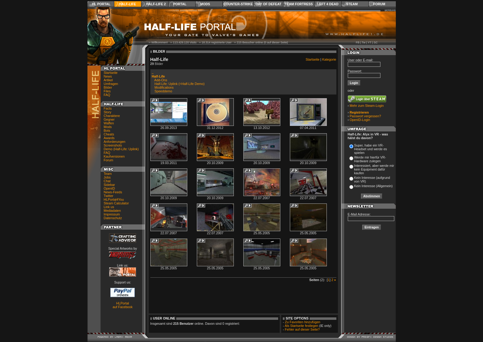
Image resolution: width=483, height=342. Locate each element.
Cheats (109, 134)
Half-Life (127, 4)
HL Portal (101, 4)
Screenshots (113, 145)
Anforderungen (115, 141)
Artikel (108, 80)
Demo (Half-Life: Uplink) (121, 149)
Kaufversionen (114, 156)
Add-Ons (160, 80)
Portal (179, 4)
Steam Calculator (116, 203)
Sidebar (109, 185)
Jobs (107, 177)
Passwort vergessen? (365, 116)
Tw (363, 42)
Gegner (109, 119)
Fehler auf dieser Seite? (302, 329)
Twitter (108, 196)
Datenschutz (113, 218)
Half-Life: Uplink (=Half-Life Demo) (179, 84)
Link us (109, 207)
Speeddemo (163, 91)
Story (108, 112)
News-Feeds (113, 192)
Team (108, 173)
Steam (352, 4)
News (108, 76)
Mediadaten (112, 210)
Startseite (111, 72)
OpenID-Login (360, 120)
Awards (109, 138)
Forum (379, 4)
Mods (205, 4)
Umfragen (111, 84)
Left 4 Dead (328, 4)
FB (357, 42)
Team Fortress (299, 4)
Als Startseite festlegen (301, 326)
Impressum (112, 214)
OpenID (109, 188)
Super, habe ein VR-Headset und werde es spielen (370, 149)
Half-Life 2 (156, 4)
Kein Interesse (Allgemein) (373, 186)
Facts (108, 108)
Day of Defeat (268, 4)
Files (107, 91)
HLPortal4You (114, 199)
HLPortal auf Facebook (123, 305)
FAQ (107, 95)
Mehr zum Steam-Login (367, 105)
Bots (107, 130)
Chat (107, 181)
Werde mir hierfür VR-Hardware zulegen (370, 159)
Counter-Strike (238, 4)
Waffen (109, 123)
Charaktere (112, 116)
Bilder (108, 87)
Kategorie (329, 59)
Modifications (163, 87)
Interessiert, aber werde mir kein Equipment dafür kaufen (374, 169)
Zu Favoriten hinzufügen (302, 322)
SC (376, 42)
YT (369, 42)
